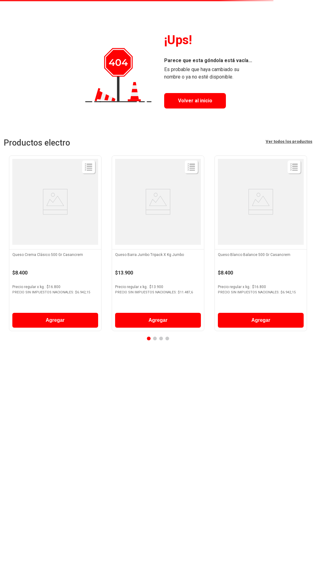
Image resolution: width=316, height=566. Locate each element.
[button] (149, 338)
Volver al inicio (195, 101)
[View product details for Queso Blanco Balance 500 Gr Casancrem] (261, 245)
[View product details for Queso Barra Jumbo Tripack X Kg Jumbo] (158, 245)
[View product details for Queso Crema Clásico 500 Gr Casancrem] (55, 245)
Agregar (55, 320)
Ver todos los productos (289, 141)
